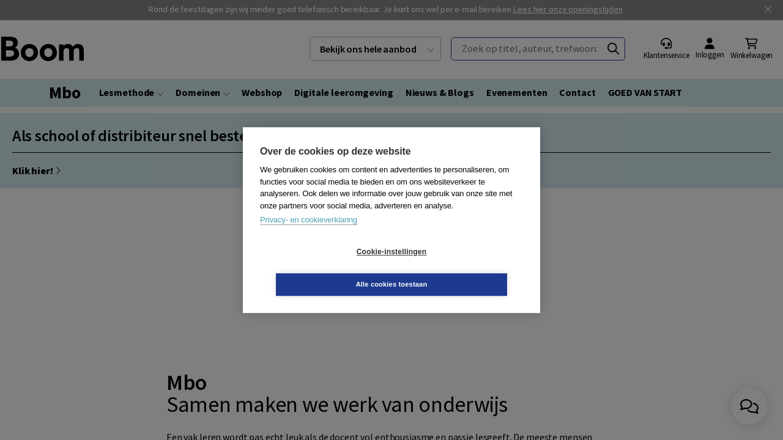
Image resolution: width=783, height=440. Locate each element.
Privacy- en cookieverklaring (308, 236)
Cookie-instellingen (319, 268)
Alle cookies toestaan (464, 267)
